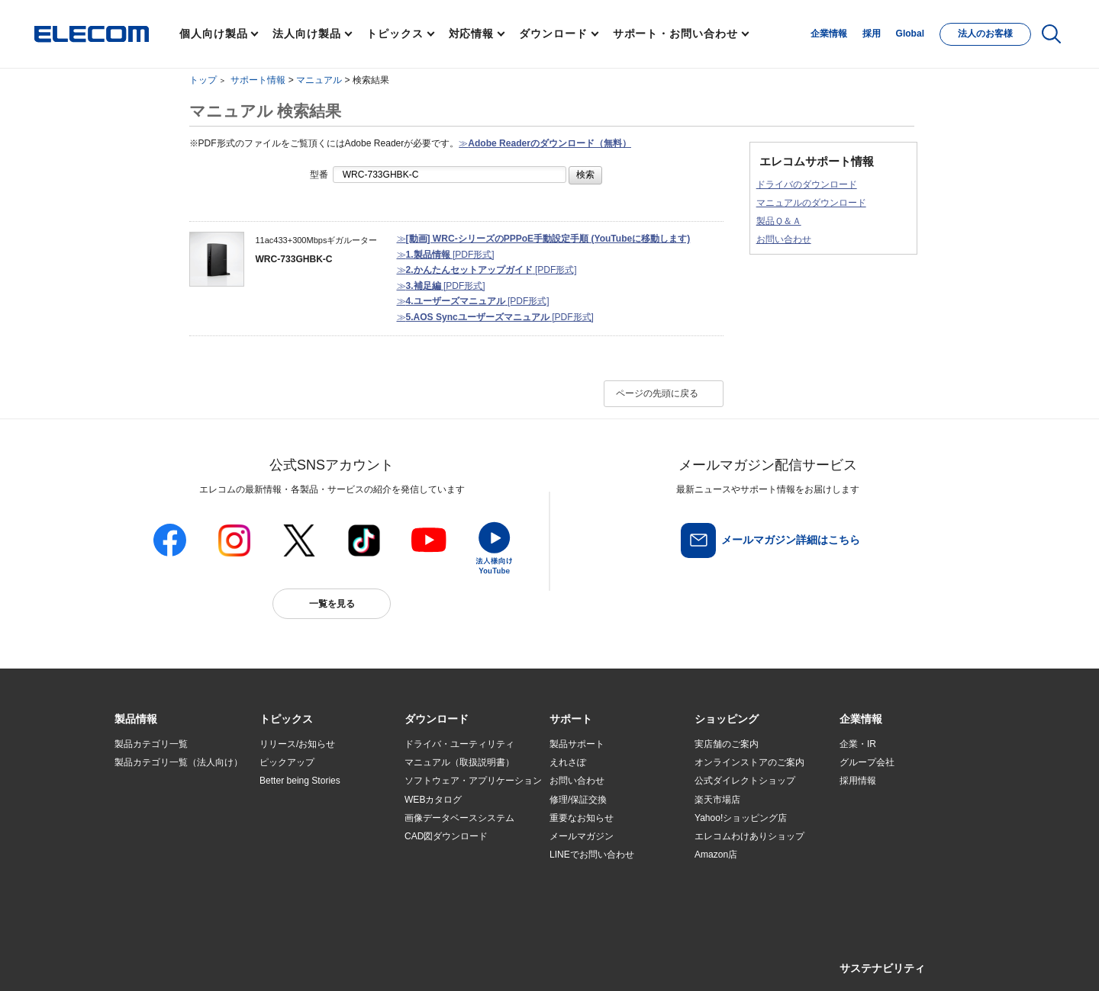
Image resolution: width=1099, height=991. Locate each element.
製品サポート (577, 744)
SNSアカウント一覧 (149, 961)
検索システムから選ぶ (305, 873)
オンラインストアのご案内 (749, 762)
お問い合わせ (783, 239)
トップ (203, 80)
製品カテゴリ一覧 (151, 744)
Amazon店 (716, 854)
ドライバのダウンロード (806, 184)
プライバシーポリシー (354, 961)
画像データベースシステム (459, 818)
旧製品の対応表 (291, 892)
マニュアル (319, 80)
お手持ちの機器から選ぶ (309, 836)
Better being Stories (299, 780)
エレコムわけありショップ (749, 836)
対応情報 (472, 33)
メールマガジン (582, 836)
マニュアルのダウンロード (811, 202)
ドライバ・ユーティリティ (459, 744)
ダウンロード (553, 33)
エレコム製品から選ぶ (305, 854)
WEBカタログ (433, 799)
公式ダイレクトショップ (745, 780)
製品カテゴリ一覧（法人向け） (178, 762)
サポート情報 (257, 80)
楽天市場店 (717, 799)
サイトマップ (223, 961)
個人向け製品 (213, 33)
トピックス (395, 33)
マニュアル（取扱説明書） (459, 762)
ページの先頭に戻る (657, 393)
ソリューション (146, 818)
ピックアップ (286, 762)
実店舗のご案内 (727, 744)
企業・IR (858, 744)
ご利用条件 (281, 961)
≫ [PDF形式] (446, 254)
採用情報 (858, 780)
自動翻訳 (600, 961)
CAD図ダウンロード (446, 836)
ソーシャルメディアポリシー (458, 961)
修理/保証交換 (578, 799)
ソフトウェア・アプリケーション (473, 780)
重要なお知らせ (582, 818)
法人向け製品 (306, 33)
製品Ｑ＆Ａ (778, 221)
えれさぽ (568, 762)
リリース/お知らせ (297, 744)
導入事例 (132, 836)
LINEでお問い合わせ (592, 854)
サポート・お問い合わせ (675, 33)
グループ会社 (867, 762)
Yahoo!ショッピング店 (741, 818)
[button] (286, 719)
